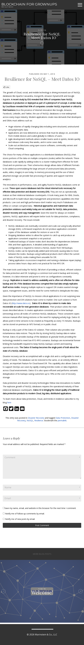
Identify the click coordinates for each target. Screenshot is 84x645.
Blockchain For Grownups (29, 4)
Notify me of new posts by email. (20, 519)
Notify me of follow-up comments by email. (25, 513)
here (9, 402)
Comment (10, 457)
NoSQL (30, 420)
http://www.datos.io (21, 303)
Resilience (38, 420)
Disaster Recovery (36, 418)
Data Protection (63, 418)
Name (8, 487)
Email (8, 498)
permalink (62, 420)
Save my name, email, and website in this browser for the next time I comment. (40, 508)
